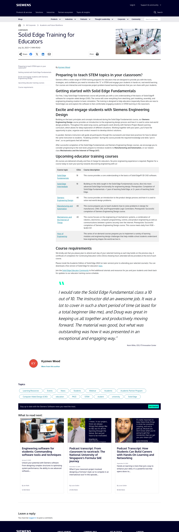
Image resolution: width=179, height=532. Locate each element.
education (60, 397)
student (101, 397)
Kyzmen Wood (64, 67)
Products (54, 19)
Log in (132, 5)
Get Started (153, 406)
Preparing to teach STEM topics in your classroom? (32, 67)
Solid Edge (132, 397)
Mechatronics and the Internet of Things (64, 220)
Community (136, 19)
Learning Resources (31, 391)
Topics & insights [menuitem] (83, 12)
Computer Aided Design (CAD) (35, 397)
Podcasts (83, 19)
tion (65, 209)
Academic (108, 391)
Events (50, 391)
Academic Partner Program (131, 391)
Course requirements (25, 87)
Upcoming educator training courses (31, 83)
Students (77, 391)
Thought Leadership (102, 19)
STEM (87, 397)
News (63, 391)
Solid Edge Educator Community (75, 270)
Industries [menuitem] (51, 12)
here (100, 266)
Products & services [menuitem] (24, 12)
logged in (33, 518)
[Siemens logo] (23, 5)
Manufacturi (62, 206)
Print (92, 54)
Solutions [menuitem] (39, 12)
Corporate (121, 19)
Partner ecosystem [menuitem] (65, 12)
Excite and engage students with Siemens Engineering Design (33, 77)
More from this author (50, 366)
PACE (74, 397)
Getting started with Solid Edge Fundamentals (34, 72)
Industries (69, 19)
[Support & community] (151, 5)
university (116, 397)
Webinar (92, 391)
